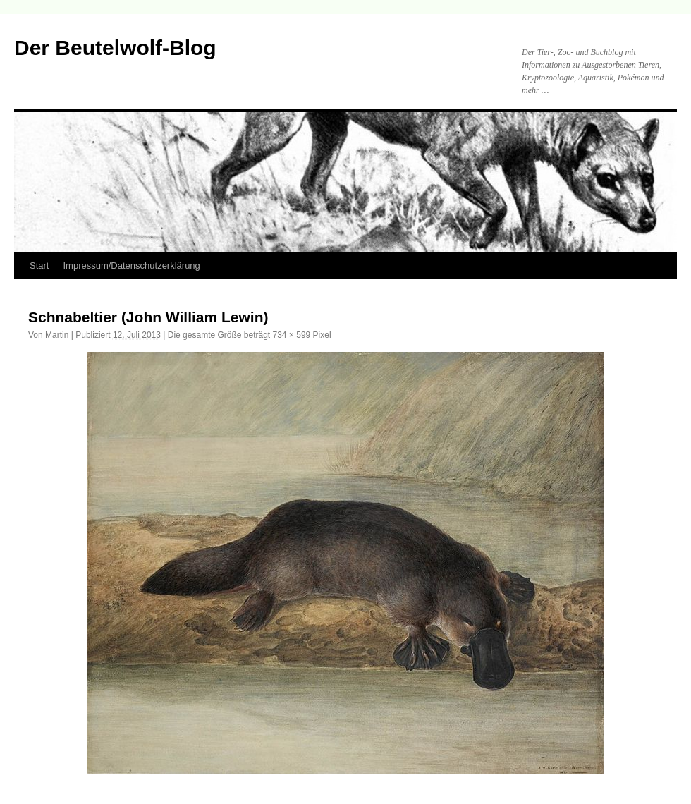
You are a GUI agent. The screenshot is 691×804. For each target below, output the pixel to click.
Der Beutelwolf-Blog (115, 47)
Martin (56, 335)
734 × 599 (292, 335)
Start (39, 265)
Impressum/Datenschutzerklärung (131, 265)
